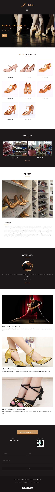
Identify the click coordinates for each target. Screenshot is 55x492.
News (31, 479)
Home (15, 479)
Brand (18, 479)
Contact (39, 479)
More (4, 35)
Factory (35, 479)
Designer (27, 479)
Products (22, 479)
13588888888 (15, 440)
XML (38, 482)
